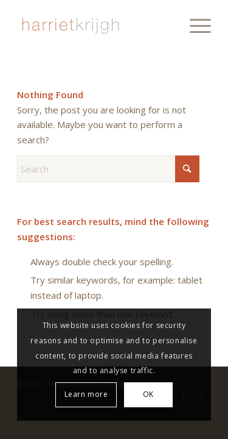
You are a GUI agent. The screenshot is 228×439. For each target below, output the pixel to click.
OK (148, 394)
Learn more (86, 394)
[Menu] (194, 24)
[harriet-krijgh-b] (94, 24)
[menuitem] (194, 24)
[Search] (108, 168)
